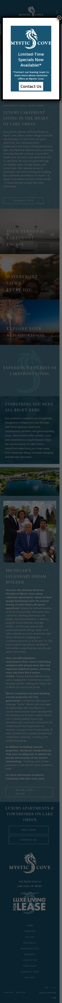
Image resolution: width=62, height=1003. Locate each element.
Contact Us (31, 86)
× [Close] (59, 18)
